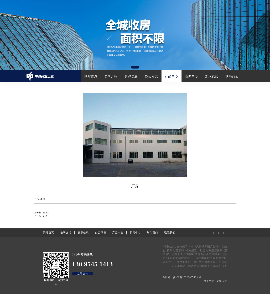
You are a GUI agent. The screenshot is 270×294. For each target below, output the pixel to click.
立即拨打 (82, 273)
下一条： (41, 216)
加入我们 (211, 76)
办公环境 (151, 76)
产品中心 (171, 76)
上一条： (42, 212)
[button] (135, 67)
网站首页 (90, 76)
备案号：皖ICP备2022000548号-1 (182, 277)
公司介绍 (111, 76)
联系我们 (231, 76)
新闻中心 (191, 76)
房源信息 (131, 76)
